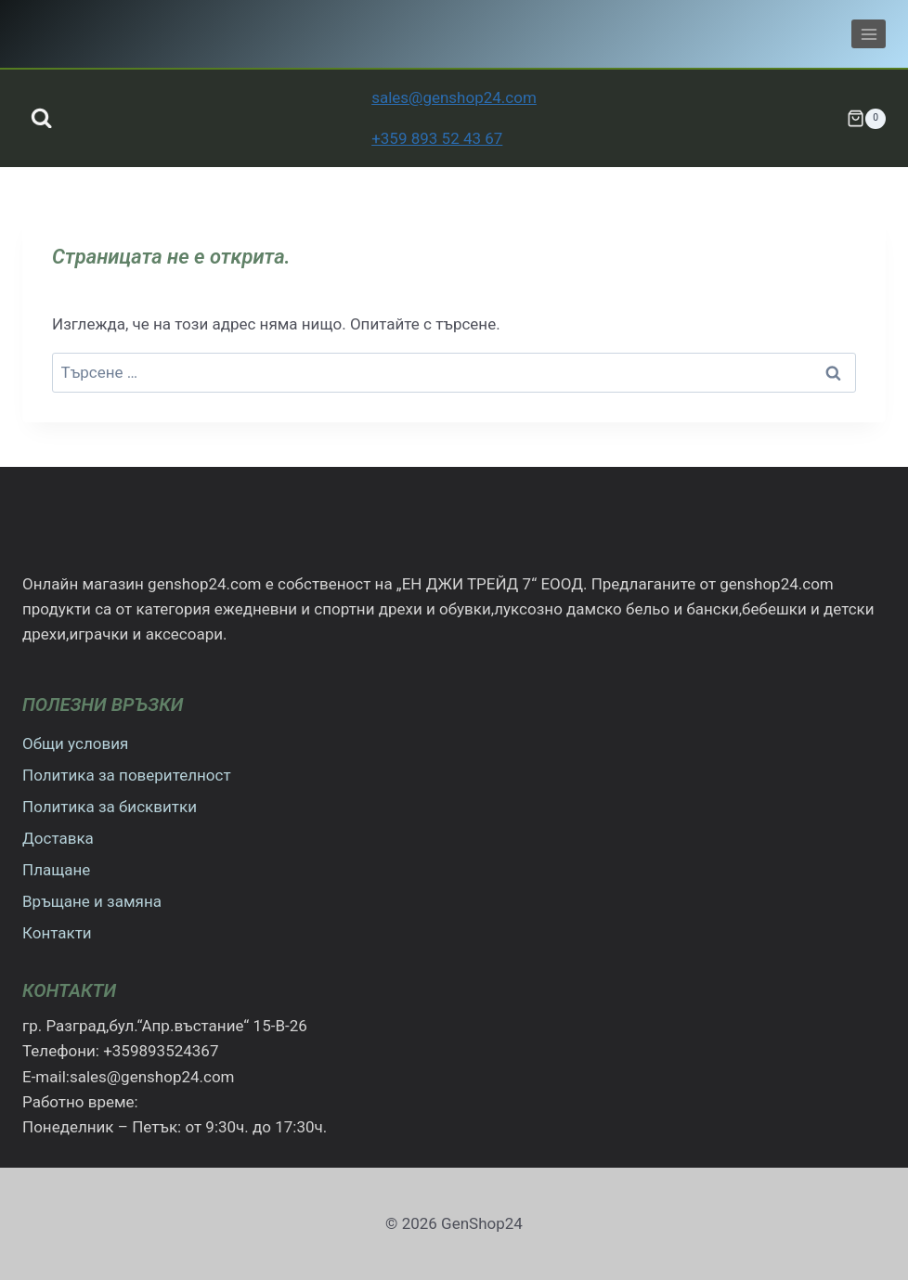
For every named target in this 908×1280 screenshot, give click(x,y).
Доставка (58, 838)
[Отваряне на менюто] (868, 33)
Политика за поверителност (126, 775)
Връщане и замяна (92, 901)
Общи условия (75, 743)
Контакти (57, 933)
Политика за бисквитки (109, 806)
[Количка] (866, 119)
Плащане (56, 869)
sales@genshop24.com (454, 97)
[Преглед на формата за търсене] (41, 118)
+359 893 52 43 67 (436, 138)
